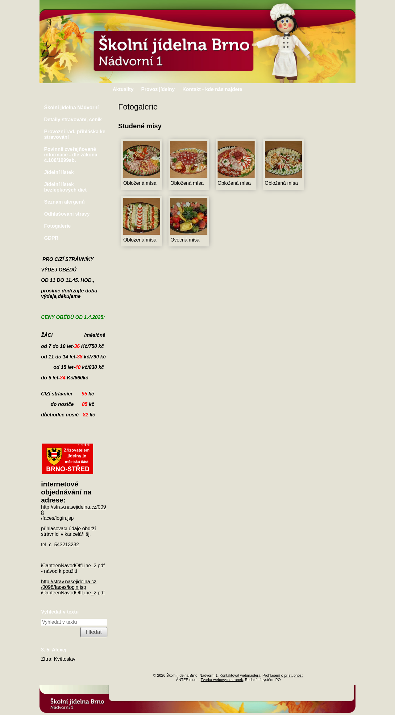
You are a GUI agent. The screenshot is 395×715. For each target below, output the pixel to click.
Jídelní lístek (59, 172)
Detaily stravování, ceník (73, 119)
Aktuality (123, 89)
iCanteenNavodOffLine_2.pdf (73, 592)
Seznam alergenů (64, 202)
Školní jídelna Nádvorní (71, 107)
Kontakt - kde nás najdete (212, 89)
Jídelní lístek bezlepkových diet (65, 187)
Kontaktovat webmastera (240, 675)
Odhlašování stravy (67, 214)
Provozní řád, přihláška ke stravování (74, 134)
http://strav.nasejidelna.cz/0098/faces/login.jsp (68, 584)
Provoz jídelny (158, 89)
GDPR (51, 238)
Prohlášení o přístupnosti (282, 675)
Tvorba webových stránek (222, 680)
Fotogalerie (57, 226)
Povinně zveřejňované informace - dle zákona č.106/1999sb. (71, 155)
